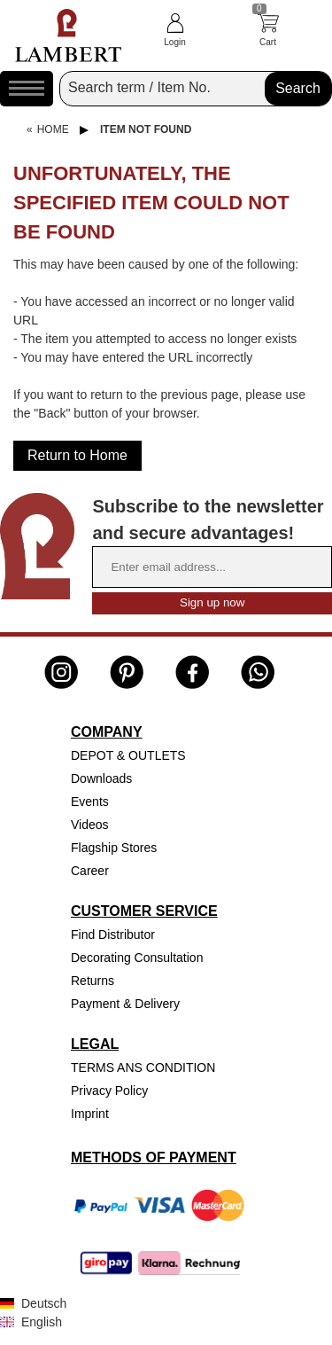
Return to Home (77, 455)
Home (53, 129)
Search (297, 88)
